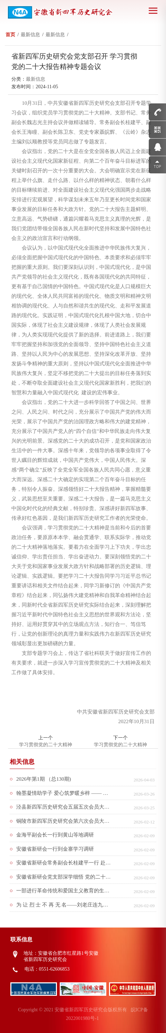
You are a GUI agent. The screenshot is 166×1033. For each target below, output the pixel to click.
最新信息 (35, 79)
